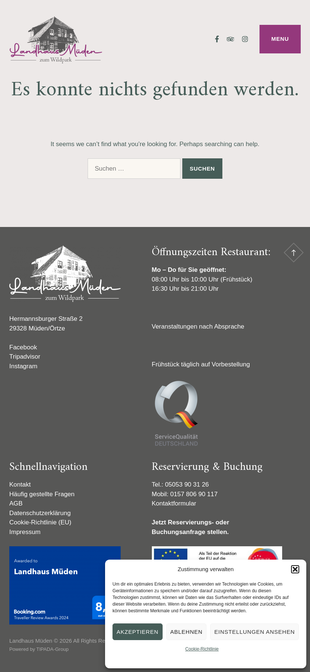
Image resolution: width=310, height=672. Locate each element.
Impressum (24, 532)
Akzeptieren (137, 632)
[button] (295, 569)
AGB (16, 503)
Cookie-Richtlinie (202, 649)
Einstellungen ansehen (254, 632)
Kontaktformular (174, 503)
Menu (280, 39)
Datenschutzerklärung (40, 513)
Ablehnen (186, 632)
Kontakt (20, 484)
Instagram (23, 366)
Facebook (23, 347)
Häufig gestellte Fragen (42, 494)
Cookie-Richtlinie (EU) (40, 522)
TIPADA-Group (52, 649)
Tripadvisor (24, 356)
